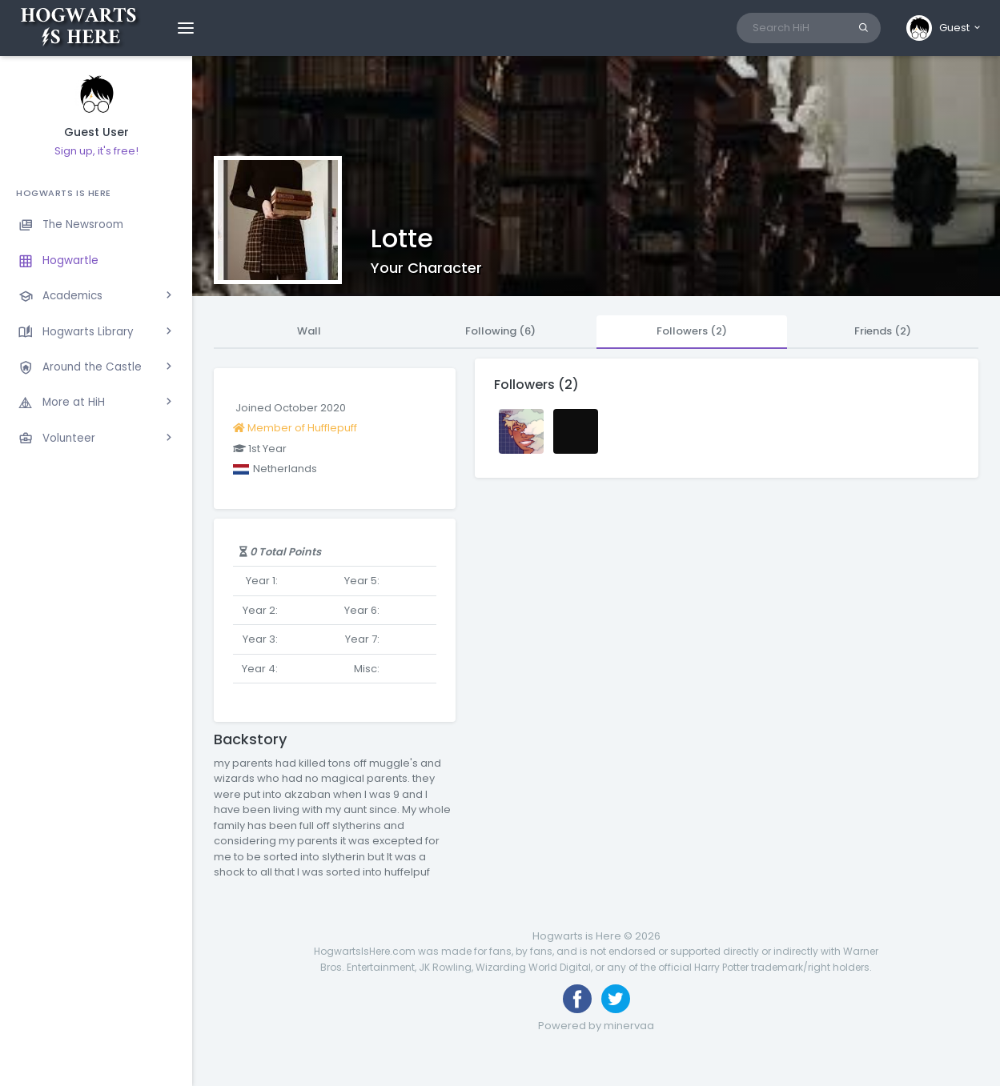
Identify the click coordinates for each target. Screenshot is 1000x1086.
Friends (882, 331)
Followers (692, 331)
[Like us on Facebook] (577, 998)
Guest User (96, 132)
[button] (944, 28)
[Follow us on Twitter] (615, 998)
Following (500, 331)
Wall (309, 331)
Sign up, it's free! (96, 150)
